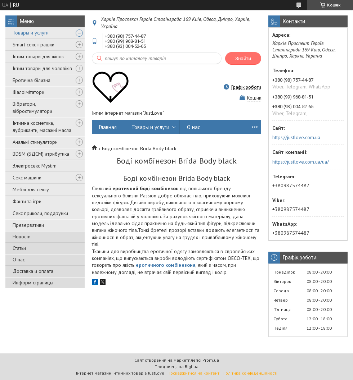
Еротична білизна (31, 80)
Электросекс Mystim (35, 165)
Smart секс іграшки (33, 44)
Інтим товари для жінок (38, 56)
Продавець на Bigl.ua (176, 366)
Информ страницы (33, 282)
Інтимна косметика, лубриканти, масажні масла (42, 126)
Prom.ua (210, 360)
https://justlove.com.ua (296, 137)
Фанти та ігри (27, 201)
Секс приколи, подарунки (40, 213)
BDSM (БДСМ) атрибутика (41, 154)
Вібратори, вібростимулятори (32, 107)
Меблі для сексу (31, 189)
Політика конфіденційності (250, 373)
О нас (19, 259)
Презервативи (28, 225)
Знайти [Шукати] (243, 58)
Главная (108, 127)
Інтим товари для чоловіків (42, 68)
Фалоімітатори (28, 92)
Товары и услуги (31, 32)
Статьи (19, 248)
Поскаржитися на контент (193, 373)
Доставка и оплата (33, 271)
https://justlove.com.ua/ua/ (300, 162)
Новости (22, 236)
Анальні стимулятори (35, 142)
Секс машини (27, 177)
